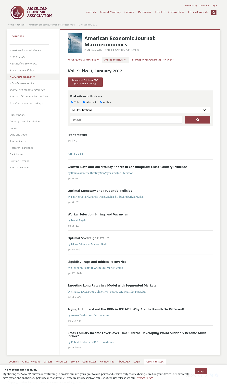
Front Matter (77, 135)
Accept (200, 371)
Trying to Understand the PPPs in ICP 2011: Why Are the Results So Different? (126, 309)
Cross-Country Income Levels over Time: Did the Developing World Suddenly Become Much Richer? (137, 334)
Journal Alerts (18, 141)
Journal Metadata (20, 167)
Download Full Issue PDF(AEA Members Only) (85, 82)
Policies (14, 128)
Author (105, 102)
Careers (129, 12)
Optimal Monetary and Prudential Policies (100, 191)
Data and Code (18, 134)
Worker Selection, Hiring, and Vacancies (98, 214)
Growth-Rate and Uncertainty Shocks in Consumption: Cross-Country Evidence (127, 167)
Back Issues (16, 154)
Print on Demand (19, 161)
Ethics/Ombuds (198, 12)
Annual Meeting (110, 12)
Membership (191, 5)
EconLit (160, 12)
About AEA (204, 5)
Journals (90, 12)
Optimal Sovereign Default (88, 238)
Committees (176, 12)
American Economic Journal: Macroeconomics (52, 24)
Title (75, 102)
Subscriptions (17, 115)
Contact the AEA (155, 361)
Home (11, 24)
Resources (144, 12)
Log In (214, 5)
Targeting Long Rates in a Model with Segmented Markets (112, 285)
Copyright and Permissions (25, 121)
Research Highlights (21, 148)
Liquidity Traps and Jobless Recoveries (97, 262)
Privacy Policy (144, 378)
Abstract (89, 102)
